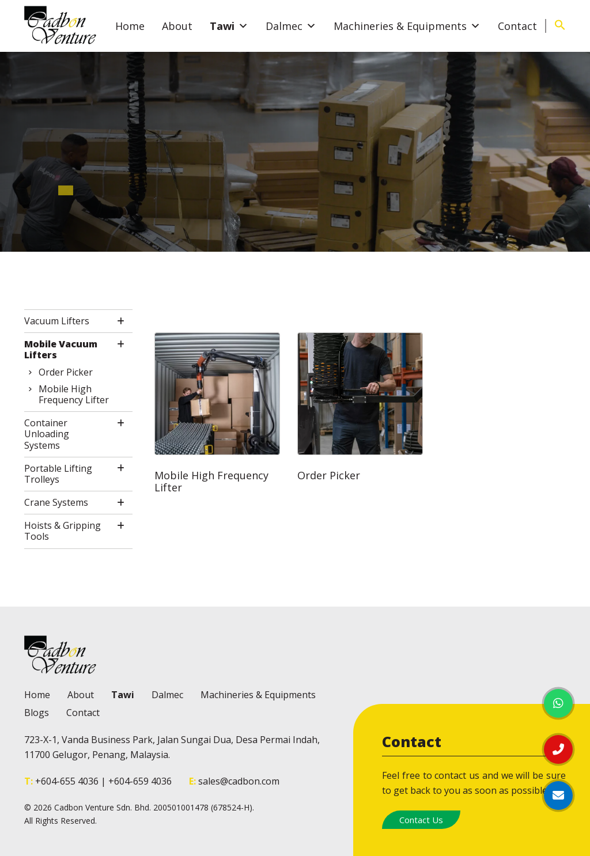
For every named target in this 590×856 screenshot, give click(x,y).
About (177, 26)
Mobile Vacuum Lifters (60, 350)
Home (130, 26)
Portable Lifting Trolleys (58, 474)
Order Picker (66, 372)
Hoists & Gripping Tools (62, 531)
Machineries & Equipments (407, 25)
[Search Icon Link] (560, 27)
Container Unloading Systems (46, 434)
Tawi (229, 25)
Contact (517, 26)
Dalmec (291, 25)
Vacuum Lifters (56, 321)
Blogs (36, 712)
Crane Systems (56, 502)
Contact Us (421, 819)
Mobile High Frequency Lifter (74, 394)
